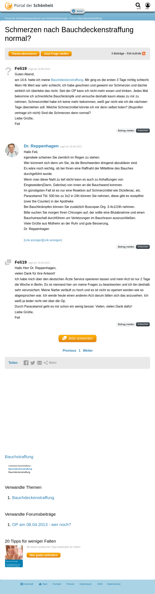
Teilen (13, 362)
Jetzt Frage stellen (56, 53)
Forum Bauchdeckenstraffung (86, 18)
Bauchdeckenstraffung (67, 80)
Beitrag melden (126, 130)
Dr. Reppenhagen (41, 146)
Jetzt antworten (77, 338)
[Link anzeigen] (33, 240)
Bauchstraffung (19, 456)
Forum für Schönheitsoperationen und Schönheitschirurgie (36, 18)
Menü (77, 11)
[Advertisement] (67, 412)
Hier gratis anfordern (44, 555)
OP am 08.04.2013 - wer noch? (41, 524)
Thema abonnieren (24, 53)
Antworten (142, 130)
